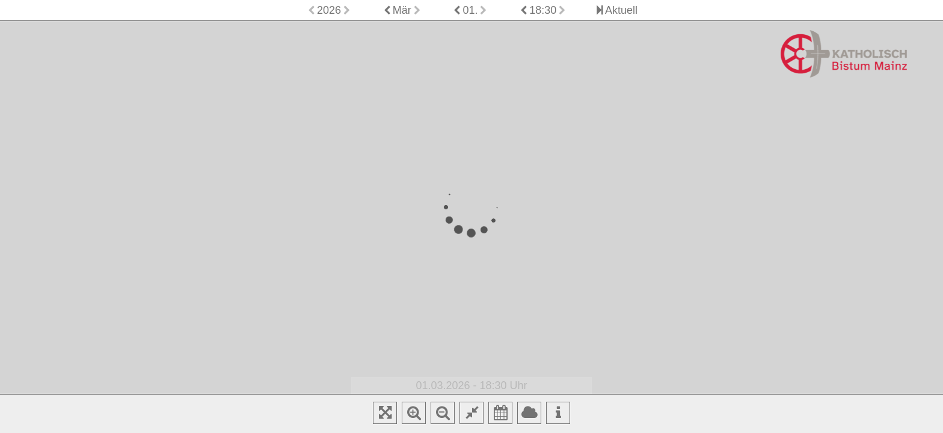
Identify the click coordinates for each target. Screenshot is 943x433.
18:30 (542, 10)
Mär (402, 10)
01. (470, 10)
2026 (329, 10)
